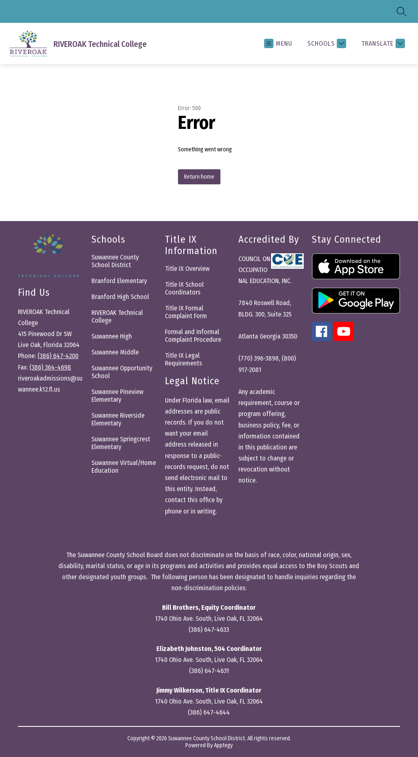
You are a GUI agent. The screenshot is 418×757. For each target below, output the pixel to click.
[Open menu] (278, 43)
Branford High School (120, 297)
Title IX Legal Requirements (183, 359)
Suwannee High (111, 336)
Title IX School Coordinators (184, 288)
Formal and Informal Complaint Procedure (193, 335)
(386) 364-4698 (50, 367)
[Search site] (402, 11)
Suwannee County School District (115, 261)
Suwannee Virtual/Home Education (123, 466)
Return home (199, 176)
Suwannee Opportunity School (121, 372)
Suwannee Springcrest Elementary (120, 443)
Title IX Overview (187, 268)
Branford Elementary (119, 281)
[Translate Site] (382, 43)
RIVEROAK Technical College (117, 316)
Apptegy (223, 745)
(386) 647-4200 (58, 356)
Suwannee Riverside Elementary (118, 419)
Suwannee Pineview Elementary (117, 395)
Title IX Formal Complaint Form (186, 312)
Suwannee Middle (115, 352)
